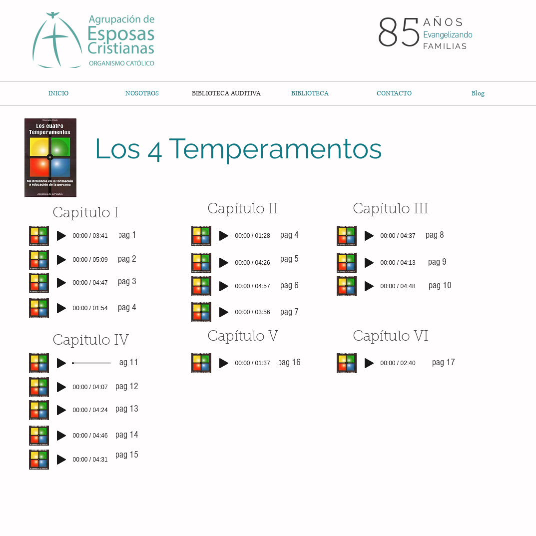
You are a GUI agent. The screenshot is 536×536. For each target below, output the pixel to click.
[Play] (61, 236)
